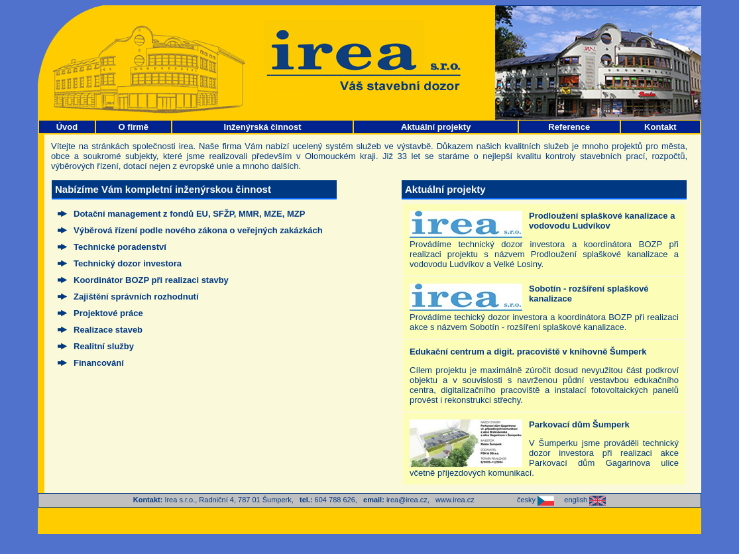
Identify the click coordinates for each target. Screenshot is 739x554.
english (585, 500)
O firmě (134, 127)
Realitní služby (104, 346)
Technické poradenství (120, 247)
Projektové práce (108, 313)
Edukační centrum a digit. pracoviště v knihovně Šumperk (528, 352)
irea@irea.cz (406, 500)
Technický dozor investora (128, 263)
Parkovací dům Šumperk (579, 424)
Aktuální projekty (436, 127)
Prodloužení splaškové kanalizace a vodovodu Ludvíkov (602, 221)
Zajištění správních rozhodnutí (136, 297)
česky (535, 500)
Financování (99, 363)
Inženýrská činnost (263, 127)
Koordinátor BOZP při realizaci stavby (151, 280)
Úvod (67, 127)
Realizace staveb (108, 330)
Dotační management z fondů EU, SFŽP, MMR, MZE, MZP (189, 214)
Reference (569, 127)
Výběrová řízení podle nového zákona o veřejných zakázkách (198, 230)
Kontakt (660, 127)
